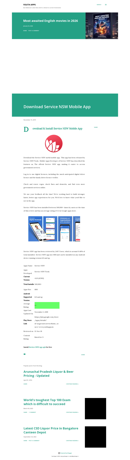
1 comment (32, 412)
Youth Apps (29, 4)
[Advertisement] (61, 69)
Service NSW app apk (37, 347)
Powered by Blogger (65, 453)
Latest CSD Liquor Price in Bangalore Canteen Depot (51, 430)
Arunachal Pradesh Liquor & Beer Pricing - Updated (49, 374)
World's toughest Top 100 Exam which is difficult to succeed (47, 402)
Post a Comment (33, 30)
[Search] (99, 5)
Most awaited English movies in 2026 (50, 21)
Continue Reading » (72, 384)
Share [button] (25, 30)
